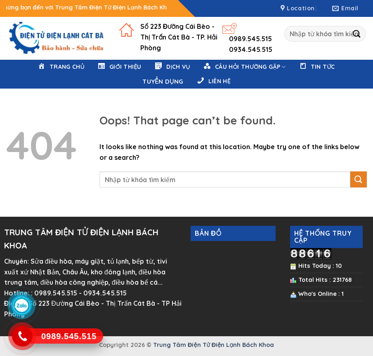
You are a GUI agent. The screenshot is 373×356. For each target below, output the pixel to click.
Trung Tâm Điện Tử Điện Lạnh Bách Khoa (213, 345)
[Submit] (357, 34)
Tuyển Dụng (162, 81)
